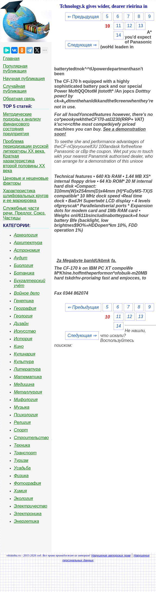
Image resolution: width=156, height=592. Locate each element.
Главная (11, 58)
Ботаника (24, 273)
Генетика (24, 300)
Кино (19, 346)
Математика (28, 376)
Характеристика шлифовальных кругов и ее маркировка (25, 195)
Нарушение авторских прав (110, 555)
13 (140, 25)
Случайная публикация (15, 88)
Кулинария (24, 354)
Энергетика (26, 521)
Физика (21, 475)
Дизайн (21, 323)
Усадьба (22, 468)
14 (118, 35)
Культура (24, 361)
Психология (26, 414)
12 (129, 25)
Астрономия (27, 250)
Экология (23, 498)
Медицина (24, 384)
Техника (22, 445)
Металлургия (28, 392)
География (25, 308)
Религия (22, 422)
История (23, 338)
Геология (23, 316)
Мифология (26, 399)
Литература (27, 369)
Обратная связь (19, 98)
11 (118, 25)
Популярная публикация (15, 68)
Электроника (28, 513)
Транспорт (25, 453)
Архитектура (28, 242)
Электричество (30, 506)
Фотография (27, 483)
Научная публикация (24, 78)
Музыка (21, 407)
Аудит (20, 258)
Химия (20, 491)
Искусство (25, 331)
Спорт (21, 430)
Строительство (31, 437)
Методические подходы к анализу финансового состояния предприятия (22, 124)
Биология (23, 265)
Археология (26, 235)
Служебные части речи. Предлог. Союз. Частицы (24, 213)
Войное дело (27, 293)
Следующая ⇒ (82, 45)
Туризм (21, 460)
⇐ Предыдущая (83, 16)
